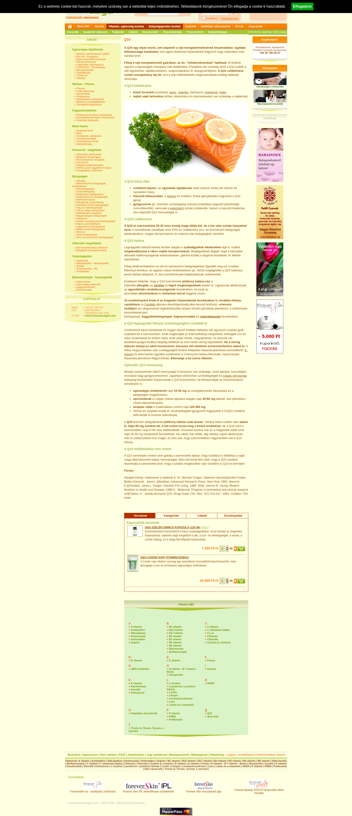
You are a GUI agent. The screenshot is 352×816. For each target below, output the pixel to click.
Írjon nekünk (108, 754)
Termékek (140, 515)
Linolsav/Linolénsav (181, 698)
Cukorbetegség (86, 191)
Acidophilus (138, 630)
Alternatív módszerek (88, 154)
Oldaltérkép (217, 754)
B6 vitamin (175, 645)
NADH (210, 683)
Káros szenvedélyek (88, 223)
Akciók (99, 26)
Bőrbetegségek (85, 188)
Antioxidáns (138, 639)
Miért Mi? (83, 26)
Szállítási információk (216, 26)
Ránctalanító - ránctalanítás (93, 263)
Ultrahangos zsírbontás (90, 99)
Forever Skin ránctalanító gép (203, 790)
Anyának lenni (84, 130)
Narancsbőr (151, 32)
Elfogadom (302, 6)
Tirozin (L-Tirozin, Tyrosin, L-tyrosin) (186, 769)
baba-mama (83, 281)
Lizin (172, 701)
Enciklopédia (233, 515)
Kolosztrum (138, 692)
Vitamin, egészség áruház (126, 26)
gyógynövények (86, 287)
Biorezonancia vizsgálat (91, 159)
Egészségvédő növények (91, 59)
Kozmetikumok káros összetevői (96, 117)
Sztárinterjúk (84, 289)
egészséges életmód (89, 284)
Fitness (81, 88)
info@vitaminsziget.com (100, 315)
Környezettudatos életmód (92, 247)
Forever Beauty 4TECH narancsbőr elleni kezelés (259, 790)
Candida (149, 304)
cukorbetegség (210, 316)
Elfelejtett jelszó (229, 18)
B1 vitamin (175, 626)
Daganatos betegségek (90, 194)
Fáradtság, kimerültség (90, 202)
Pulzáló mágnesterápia (90, 165)
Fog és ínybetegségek (89, 207)
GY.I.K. (239, 26)
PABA (172, 716)
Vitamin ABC (186, 604)
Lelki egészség (85, 91)
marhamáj (211, 92)
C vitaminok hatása (218, 630)
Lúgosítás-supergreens (90, 64)
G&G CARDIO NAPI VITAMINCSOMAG (164, 557)
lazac (172, 92)
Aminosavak (138, 636)
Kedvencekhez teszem (271, 754)
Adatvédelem (136, 754)
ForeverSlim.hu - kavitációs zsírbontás (93, 790)
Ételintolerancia (86, 199)
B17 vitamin (176, 633)
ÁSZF (122, 754)
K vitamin (136, 683)
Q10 (209, 713)
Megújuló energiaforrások (92, 250)
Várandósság (84, 144)
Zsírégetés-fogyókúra (89, 104)
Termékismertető (86, 138)
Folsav (211, 660)
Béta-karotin (176, 648)
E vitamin (174, 660)
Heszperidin (176, 674)
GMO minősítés (140, 669)
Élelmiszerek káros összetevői (94, 114)
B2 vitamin (175, 636)
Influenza (82, 218)
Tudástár (118, 32)
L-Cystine (174, 683)
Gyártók (190, 26)
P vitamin (174, 713)
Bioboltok (74, 754)
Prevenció (82, 162)
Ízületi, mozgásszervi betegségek (96, 221)
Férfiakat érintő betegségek (93, 205)
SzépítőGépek (217, 32)
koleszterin (177, 208)
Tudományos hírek (87, 141)
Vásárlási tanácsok (88, 120)
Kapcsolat (256, 26)
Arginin (135, 642)
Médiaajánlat (199, 754)
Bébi (79, 133)
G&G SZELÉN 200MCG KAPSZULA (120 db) (172, 527)
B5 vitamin (175, 642)
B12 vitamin (176, 630)
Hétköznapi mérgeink (89, 213)
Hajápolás (82, 260)
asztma (159, 285)
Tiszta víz (82, 75)
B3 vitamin (175, 639)
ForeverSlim (195, 32)
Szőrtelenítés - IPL (87, 268)
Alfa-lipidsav (138, 633)
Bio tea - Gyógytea (87, 56)
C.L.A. (210, 633)
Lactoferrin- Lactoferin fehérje (141, 766)
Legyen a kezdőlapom (241, 754)
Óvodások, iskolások (89, 136)
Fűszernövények (86, 62)
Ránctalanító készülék (270, 103)
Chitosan (212, 636)
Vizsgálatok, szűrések (89, 170)
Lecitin (173, 692)
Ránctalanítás (172, 32)
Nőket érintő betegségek (91, 229)
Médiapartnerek (179, 754)
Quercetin (213, 716)
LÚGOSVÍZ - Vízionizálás (91, 67)
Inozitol (211, 669)
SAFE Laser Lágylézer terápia (94, 167)
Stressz (81, 232)
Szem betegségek (87, 234)
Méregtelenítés (85, 70)
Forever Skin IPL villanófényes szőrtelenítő (148, 790)
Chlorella (212, 639)
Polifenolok (175, 719)
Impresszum (90, 754)
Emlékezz (212, 18)
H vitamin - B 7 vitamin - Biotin (229, 763)
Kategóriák (171, 515)
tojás (222, 92)
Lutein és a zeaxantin (181, 704)
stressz (171, 196)
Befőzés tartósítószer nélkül (93, 53)
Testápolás (83, 271)
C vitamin (212, 626)
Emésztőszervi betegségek (92, 197)
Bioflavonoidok (178, 652)
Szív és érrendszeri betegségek (95, 237)
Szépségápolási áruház (165, 26)
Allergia (80, 180)
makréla (183, 92)
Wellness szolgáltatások (91, 101)
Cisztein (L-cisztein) (218, 642)
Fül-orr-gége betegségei (91, 210)
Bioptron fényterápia (89, 157)
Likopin (173, 695)
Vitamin (81, 78)
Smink (80, 266)
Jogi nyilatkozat (157, 754)
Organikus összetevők (144, 713)
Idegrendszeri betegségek (92, 215)
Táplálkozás (83, 72)
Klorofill (135, 689)
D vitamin (136, 660)
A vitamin (136, 626)
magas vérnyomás (235, 375)
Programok (83, 96)
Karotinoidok (138, 686)
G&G (205, 527)
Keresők (73, 32)
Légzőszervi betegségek (91, 226)
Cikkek (133, 32)
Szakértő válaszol (95, 32)
